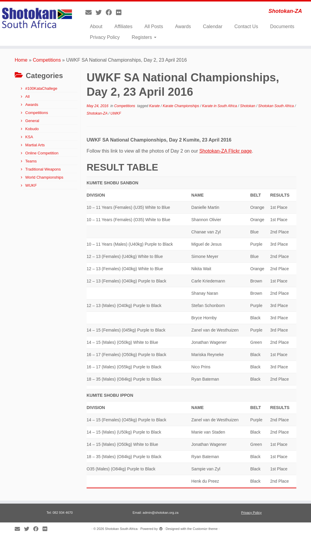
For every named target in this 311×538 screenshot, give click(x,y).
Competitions (47, 60)
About (96, 26)
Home (21, 60)
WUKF (31, 185)
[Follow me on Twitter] (101, 12)
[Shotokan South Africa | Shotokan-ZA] (36, 19)
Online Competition (41, 153)
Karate (155, 106)
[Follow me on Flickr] (120, 12)
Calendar (212, 26)
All (27, 96)
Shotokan (248, 106)
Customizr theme (205, 529)
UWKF (116, 113)
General (32, 120)
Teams (31, 161)
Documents (282, 26)
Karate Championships (181, 106)
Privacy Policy (105, 37)
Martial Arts (35, 145)
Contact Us (246, 26)
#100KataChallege (41, 88)
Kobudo (32, 129)
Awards (183, 26)
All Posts (153, 26)
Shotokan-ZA (97, 113)
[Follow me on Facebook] (111, 12)
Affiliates (123, 26)
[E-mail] (90, 12)
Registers (144, 37)
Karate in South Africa (220, 106)
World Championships (44, 177)
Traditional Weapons (43, 169)
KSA (29, 137)
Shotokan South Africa (276, 106)
